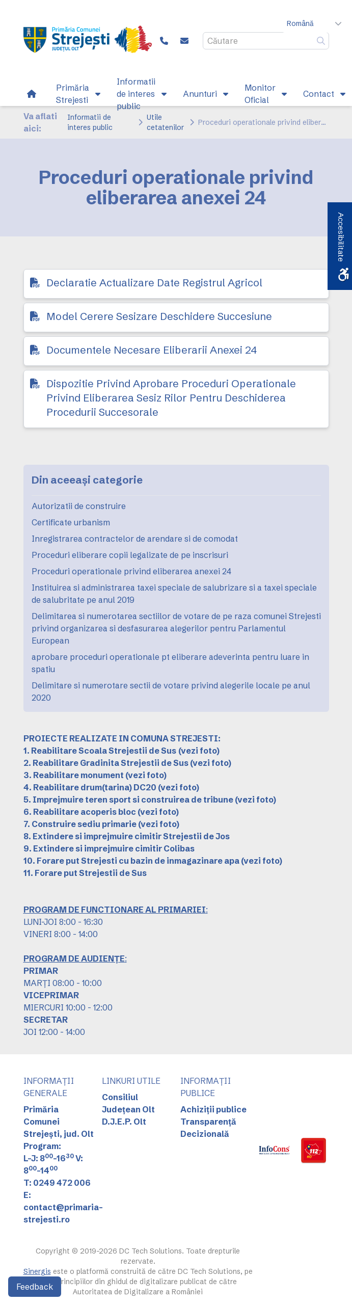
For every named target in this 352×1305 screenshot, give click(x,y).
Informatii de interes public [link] (90, 122)
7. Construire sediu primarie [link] (80, 824)
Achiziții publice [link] (213, 1109)
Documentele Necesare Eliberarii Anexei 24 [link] (151, 349)
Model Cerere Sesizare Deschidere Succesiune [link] (159, 316)
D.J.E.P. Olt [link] (124, 1121)
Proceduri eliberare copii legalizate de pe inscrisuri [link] (130, 555)
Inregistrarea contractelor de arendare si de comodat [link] (135, 539)
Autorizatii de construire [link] (79, 506)
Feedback (34, 1287)
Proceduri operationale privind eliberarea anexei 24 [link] (131, 571)
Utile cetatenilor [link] (165, 122)
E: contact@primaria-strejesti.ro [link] (63, 1207)
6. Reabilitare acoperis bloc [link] (79, 812)
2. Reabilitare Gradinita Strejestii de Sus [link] (105, 763)
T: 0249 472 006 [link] (57, 1183)
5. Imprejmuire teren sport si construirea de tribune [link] (128, 799)
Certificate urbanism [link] (71, 522)
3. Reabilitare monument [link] (73, 775)
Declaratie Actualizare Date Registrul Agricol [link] (154, 282)
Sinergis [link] (37, 1271)
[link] (87, 40)
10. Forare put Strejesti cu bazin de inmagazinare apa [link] (131, 861)
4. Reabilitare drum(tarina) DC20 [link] (89, 787)
